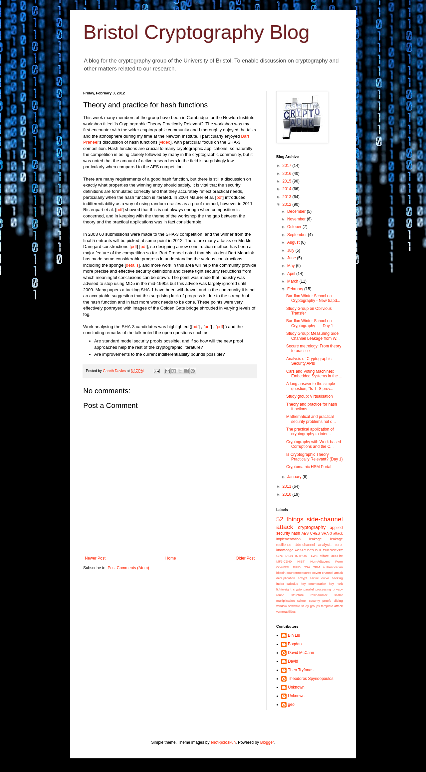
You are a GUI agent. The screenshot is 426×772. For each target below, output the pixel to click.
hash (296, 533)
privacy (338, 589)
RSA (307, 567)
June (292, 258)
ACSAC (300, 550)
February (295, 289)
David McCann (301, 652)
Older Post (245, 558)
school (302, 600)
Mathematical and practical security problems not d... (311, 419)
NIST (301, 561)
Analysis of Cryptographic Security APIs (308, 361)
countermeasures (299, 573)
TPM (316, 567)
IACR (289, 556)
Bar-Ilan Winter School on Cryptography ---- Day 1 (309, 323)
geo (291, 704)
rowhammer (319, 595)
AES (305, 533)
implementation (288, 539)
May (291, 265)
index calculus (287, 583)
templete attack (332, 606)
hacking (337, 578)
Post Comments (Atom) (128, 568)
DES (310, 550)
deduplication (285, 578)
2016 (288, 173)
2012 (288, 204)
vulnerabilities (286, 611)
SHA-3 (326, 533)
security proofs (320, 600)
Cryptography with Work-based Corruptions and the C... (313, 444)
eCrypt (302, 578)
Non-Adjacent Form (326, 561)
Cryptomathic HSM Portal (308, 466)
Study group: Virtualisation (309, 396)
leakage (315, 539)
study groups (310, 606)
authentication (333, 567)
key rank (336, 583)
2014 (288, 189)
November (297, 219)
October (295, 226)
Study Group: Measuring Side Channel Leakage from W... (312, 335)
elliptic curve (319, 578)
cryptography (311, 527)
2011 (288, 486)
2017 (288, 165)
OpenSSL (283, 567)
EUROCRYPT (333, 550)
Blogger (267, 742)
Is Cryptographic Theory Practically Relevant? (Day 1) (314, 456)
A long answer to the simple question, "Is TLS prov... (310, 386)
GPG (279, 556)
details (132, 265)
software (294, 606)
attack (338, 533)
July (291, 250)
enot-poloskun (223, 742)
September (297, 234)
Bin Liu (294, 635)
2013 (288, 196)
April (291, 273)
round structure (290, 595)
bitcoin (281, 573)
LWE (314, 556)
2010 (288, 494)
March (293, 281)
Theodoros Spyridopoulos (310, 678)
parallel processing (317, 589)
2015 (288, 181)
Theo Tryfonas (301, 670)
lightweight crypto (289, 589)
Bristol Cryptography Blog (196, 32)
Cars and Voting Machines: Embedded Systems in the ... (314, 373)
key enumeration (313, 583)
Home (170, 558)
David (293, 661)
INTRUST (302, 556)
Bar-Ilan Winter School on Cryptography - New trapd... (313, 298)
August (294, 242)
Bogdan (295, 644)
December (297, 211)
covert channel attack (327, 573)
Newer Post (95, 558)
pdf (219, 197)
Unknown (296, 687)
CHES (315, 533)
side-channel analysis (313, 545)
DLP (318, 550)
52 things (290, 519)
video (165, 142)
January (295, 476)
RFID (297, 567)
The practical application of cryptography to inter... (310, 431)
